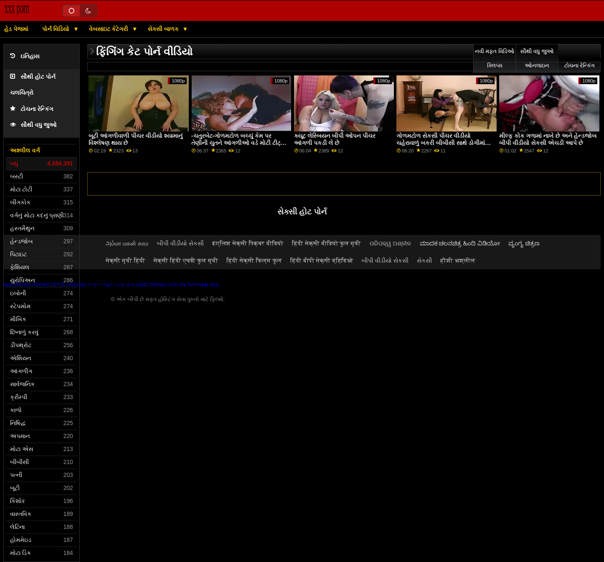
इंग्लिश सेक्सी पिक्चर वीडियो (248, 243)
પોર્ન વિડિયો (56, 29)
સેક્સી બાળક (164, 29)
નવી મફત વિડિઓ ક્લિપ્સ (494, 59)
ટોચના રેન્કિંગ (31, 109)
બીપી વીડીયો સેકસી (180, 243)
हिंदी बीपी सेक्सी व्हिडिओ (322, 260)
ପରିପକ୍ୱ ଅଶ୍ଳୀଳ (390, 243)
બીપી (172, 284)
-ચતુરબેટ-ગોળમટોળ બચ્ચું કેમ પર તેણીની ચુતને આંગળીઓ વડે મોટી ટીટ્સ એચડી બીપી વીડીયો (238, 142)
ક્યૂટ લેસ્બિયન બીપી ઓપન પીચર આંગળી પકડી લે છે (334, 139)
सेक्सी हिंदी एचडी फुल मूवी (186, 260)
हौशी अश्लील (457, 260)
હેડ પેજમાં (16, 29)
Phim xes (208, 284)
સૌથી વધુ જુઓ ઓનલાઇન (537, 59)
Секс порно (151, 284)
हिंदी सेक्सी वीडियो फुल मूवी (326, 243)
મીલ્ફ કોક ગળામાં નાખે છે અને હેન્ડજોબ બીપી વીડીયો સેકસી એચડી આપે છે (547, 139)
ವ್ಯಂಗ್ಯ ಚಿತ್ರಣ (523, 243)
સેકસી (424, 260)
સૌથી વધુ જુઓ (33, 125)
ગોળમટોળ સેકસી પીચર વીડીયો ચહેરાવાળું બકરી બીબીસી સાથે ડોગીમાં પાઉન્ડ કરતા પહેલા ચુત (440, 142)
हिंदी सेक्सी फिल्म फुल (254, 260)
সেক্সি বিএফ (186, 284)
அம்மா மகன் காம (127, 243)
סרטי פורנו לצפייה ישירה (111, 284)
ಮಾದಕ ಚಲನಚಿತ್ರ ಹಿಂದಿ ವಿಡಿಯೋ (460, 243)
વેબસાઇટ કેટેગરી (109, 29)
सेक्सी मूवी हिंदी (125, 260)
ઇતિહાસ (24, 56)
